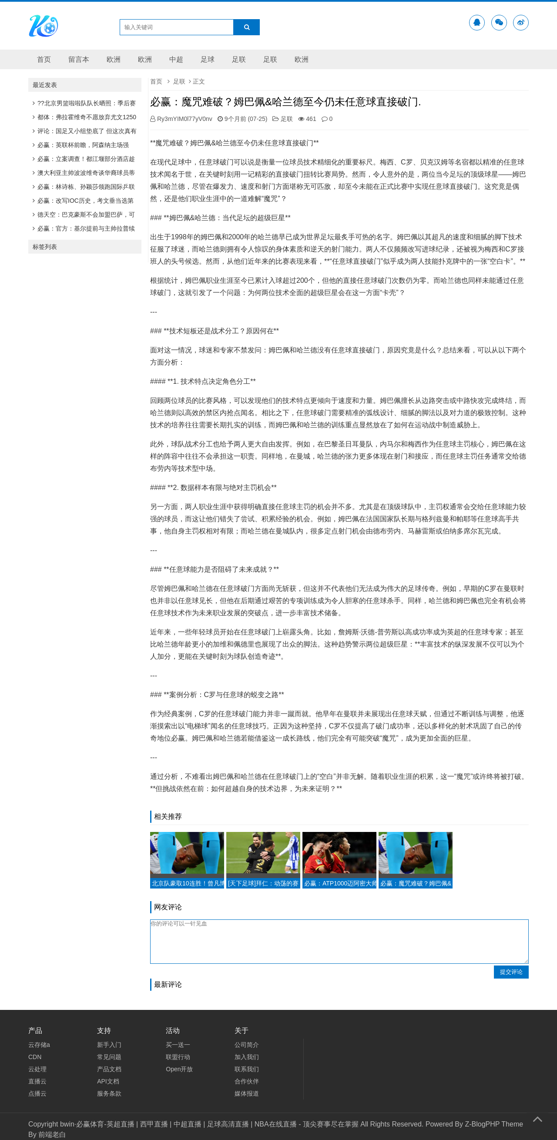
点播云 (37, 1093)
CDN (34, 1056)
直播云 (37, 1081)
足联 (239, 59)
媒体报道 (247, 1093)
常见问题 (109, 1056)
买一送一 (178, 1044)
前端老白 (52, 1134)
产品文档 (109, 1069)
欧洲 (114, 59)
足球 (208, 59)
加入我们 (247, 1056)
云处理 (37, 1069)
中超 (176, 59)
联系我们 (247, 1069)
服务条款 (109, 1093)
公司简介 (247, 1044)
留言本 (78, 59)
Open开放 (179, 1069)
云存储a (39, 1044)
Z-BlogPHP (482, 1124)
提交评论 (511, 972)
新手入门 (109, 1044)
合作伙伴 (247, 1081)
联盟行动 (178, 1056)
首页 (44, 59)
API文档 (108, 1081)
